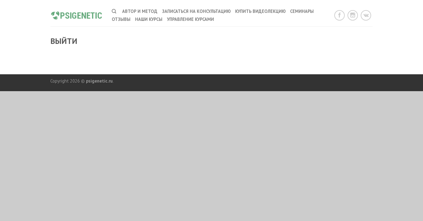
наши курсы (148, 19)
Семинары (302, 11)
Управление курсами (190, 19)
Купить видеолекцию (260, 11)
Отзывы (121, 19)
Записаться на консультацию (196, 11)
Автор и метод (139, 11)
